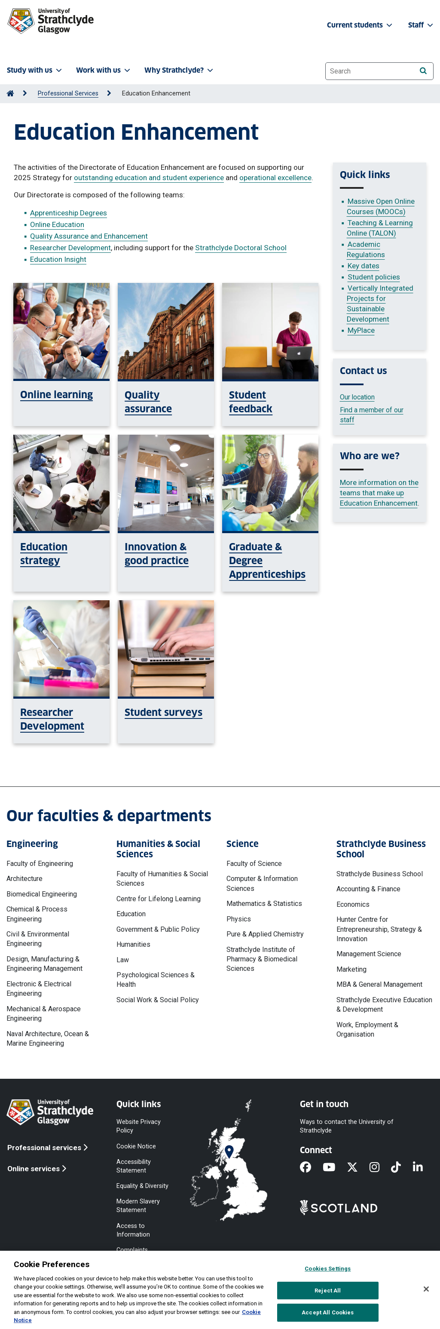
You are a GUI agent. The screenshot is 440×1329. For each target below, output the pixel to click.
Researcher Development (70, 247)
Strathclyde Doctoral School (241, 247)
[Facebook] (311, 1168)
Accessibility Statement (133, 1166)
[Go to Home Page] (10, 93)
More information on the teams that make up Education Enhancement (379, 492)
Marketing (351, 969)
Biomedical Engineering (41, 894)
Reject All (328, 1290)
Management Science (368, 954)
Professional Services (68, 93)
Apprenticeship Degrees (68, 213)
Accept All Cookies (328, 1312)
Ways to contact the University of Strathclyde (347, 1126)
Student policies (374, 277)
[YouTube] (335, 1168)
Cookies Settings (328, 1268)
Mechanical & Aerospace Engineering (43, 1013)
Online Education (57, 224)
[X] (358, 1168)
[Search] (423, 70)
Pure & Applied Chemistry (265, 934)
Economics (353, 904)
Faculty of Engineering (39, 863)
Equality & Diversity (142, 1186)
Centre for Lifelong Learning (158, 899)
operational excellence (275, 177)
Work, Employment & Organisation (367, 1029)
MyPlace (361, 330)
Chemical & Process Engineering (36, 914)
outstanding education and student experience (149, 177)
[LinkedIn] (423, 1168)
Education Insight (58, 259)
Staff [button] (421, 25)
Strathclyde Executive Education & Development (384, 1004)
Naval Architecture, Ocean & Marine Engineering (47, 1038)
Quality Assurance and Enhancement (89, 236)
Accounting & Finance (368, 889)
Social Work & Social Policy (157, 1000)
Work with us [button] (104, 70)
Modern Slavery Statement (138, 1206)
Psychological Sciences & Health (155, 979)
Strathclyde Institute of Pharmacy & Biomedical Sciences (261, 959)
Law (122, 960)
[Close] (426, 1289)
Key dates (363, 265)
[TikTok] (401, 1168)
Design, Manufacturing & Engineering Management (44, 964)
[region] (220, 1290)
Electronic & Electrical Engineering (38, 989)
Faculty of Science (254, 863)
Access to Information (133, 1230)
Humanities (133, 944)
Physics (238, 919)
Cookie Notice (136, 1146)
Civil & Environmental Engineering (37, 939)
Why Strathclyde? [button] (179, 70)
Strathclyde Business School (379, 874)
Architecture (24, 879)
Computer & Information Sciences (262, 883)
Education (131, 914)
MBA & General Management (379, 984)
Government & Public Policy (158, 929)
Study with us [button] (35, 70)
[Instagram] (380, 1168)
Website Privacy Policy (138, 1126)
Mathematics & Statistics (264, 903)
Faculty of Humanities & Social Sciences (162, 878)
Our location (357, 397)
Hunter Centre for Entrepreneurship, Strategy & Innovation (379, 929)
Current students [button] (360, 25)
